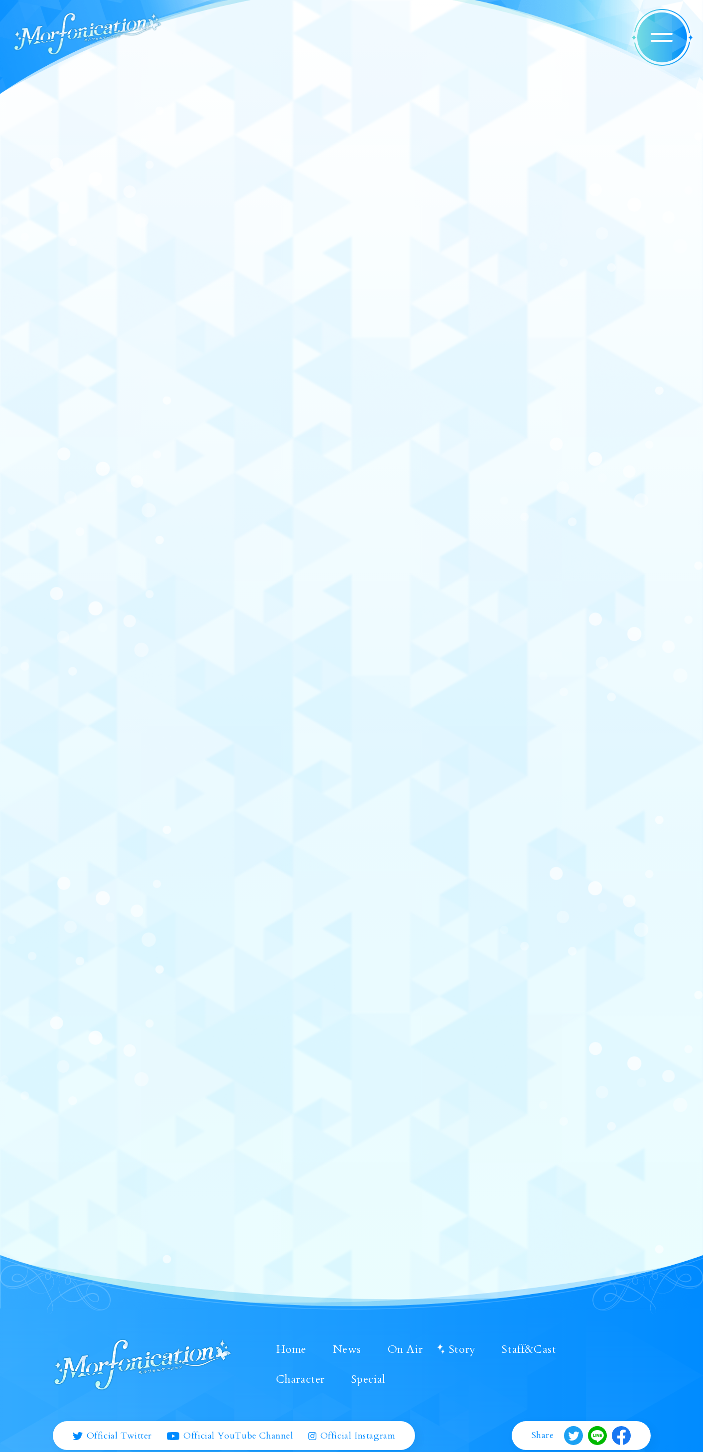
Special (368, 1379)
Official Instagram (352, 1436)
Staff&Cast (529, 1349)
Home (291, 1349)
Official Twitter (112, 1436)
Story (462, 1349)
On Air (405, 1349)
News (347, 1349)
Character (300, 1379)
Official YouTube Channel (230, 1436)
